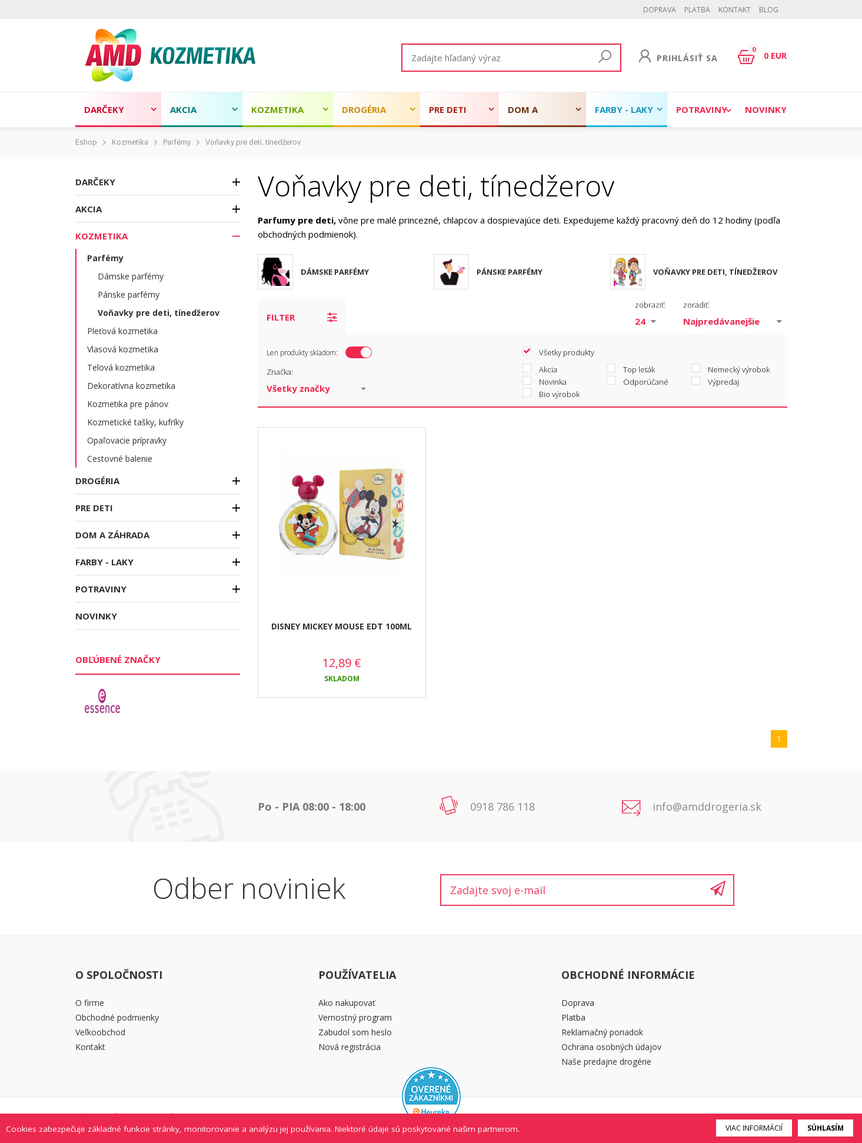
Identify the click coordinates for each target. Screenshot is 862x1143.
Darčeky (104, 109)
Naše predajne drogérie (606, 1061)
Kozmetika (277, 109)
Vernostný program (355, 1017)
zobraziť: (650, 304)
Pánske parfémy (128, 294)
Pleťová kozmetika (122, 330)
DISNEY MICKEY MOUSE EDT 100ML (341, 626)
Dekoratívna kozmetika (131, 385)
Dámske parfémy (131, 276)
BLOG (768, 10)
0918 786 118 (502, 806)
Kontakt (734, 10)
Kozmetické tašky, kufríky (135, 422)
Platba (697, 10)
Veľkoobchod (100, 1032)
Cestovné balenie (119, 458)
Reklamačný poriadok (602, 1032)
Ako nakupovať (346, 1002)
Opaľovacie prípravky (127, 440)
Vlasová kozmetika (122, 349)
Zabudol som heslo (355, 1032)
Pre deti (448, 109)
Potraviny (701, 109)
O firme (89, 1002)
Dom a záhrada (529, 115)
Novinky (766, 109)
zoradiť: (696, 304)
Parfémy (177, 142)
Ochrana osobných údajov (611, 1046)
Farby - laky (624, 109)
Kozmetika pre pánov (127, 403)
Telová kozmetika (121, 367)
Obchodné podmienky (117, 1017)
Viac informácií (754, 1128)
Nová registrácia (349, 1046)
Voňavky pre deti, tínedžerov (253, 142)
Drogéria (364, 109)
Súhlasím (825, 1128)
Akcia (183, 109)
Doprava (659, 10)
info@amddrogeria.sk (707, 806)
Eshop (86, 142)
